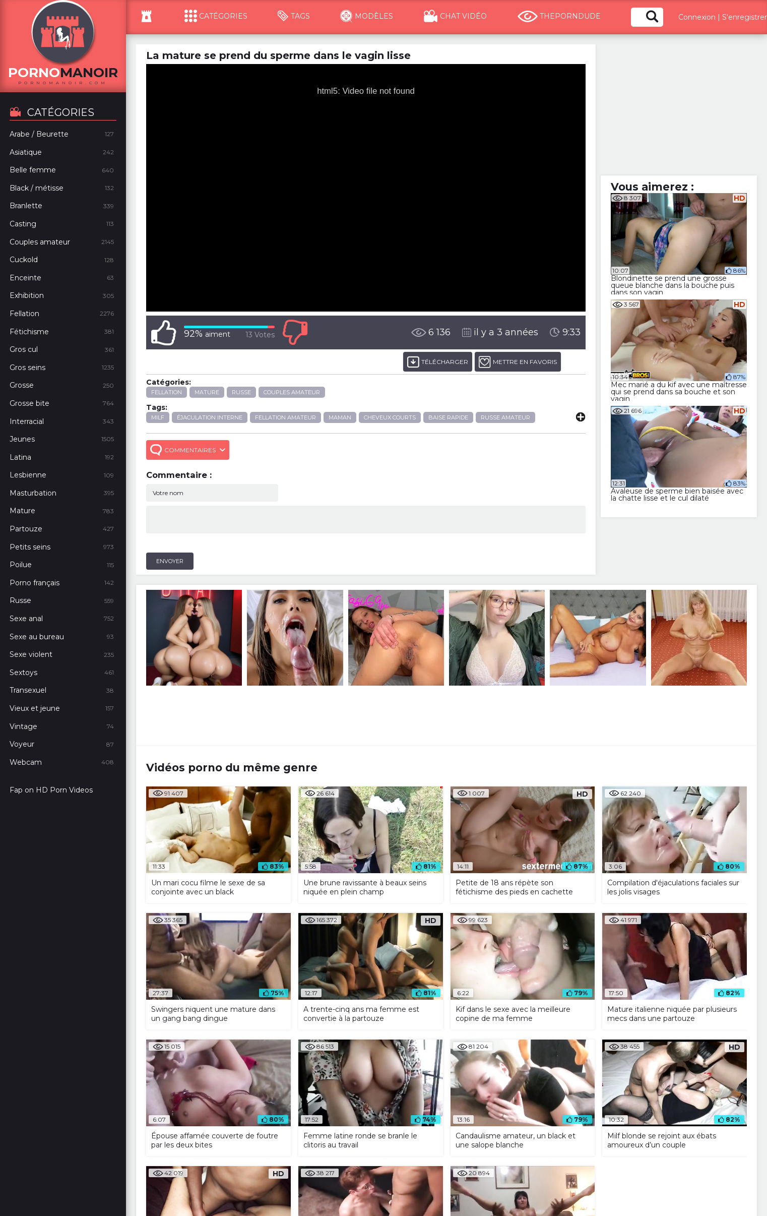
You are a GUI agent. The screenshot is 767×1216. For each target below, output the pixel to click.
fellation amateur (285, 417)
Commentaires (187, 450)
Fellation (166, 392)
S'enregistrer (744, 17)
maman (340, 417)
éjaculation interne (209, 417)
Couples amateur (292, 392)
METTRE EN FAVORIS (518, 362)
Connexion (697, 17)
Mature (207, 392)
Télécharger (437, 362)
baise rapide (448, 417)
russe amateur (505, 417)
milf (157, 417)
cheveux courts (390, 417)
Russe (241, 392)
